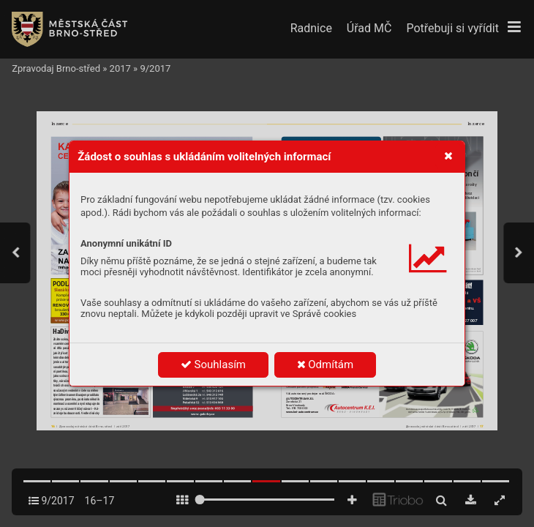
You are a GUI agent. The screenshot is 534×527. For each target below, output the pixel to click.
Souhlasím (213, 364)
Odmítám (325, 364)
